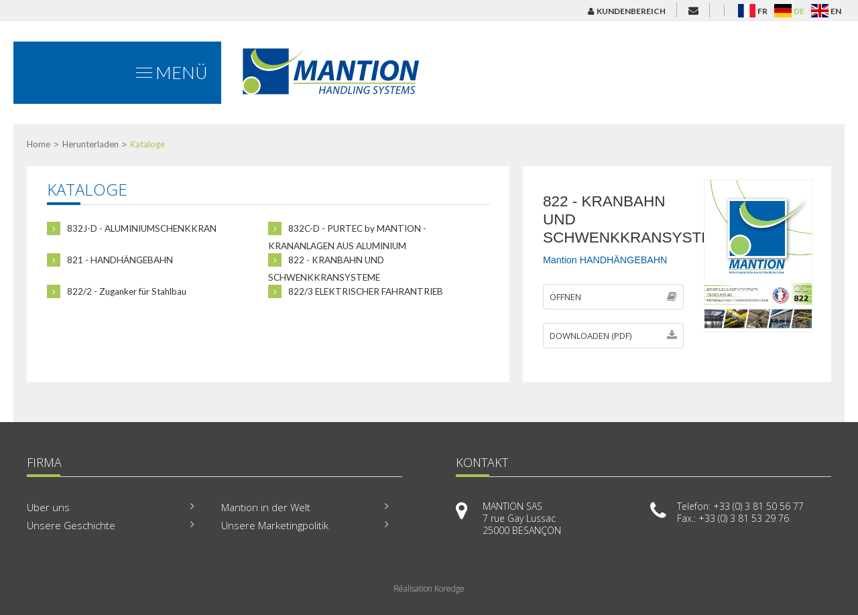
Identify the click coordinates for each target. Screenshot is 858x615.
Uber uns (48, 507)
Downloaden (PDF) (613, 336)
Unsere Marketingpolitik (274, 525)
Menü (172, 72)
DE (799, 11)
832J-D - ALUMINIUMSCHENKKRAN (132, 228)
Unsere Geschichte (71, 525)
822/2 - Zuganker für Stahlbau (116, 291)
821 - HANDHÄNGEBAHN (110, 260)
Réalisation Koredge (429, 588)
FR (762, 11)
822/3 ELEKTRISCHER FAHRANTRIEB (355, 291)
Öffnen (613, 297)
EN (836, 11)
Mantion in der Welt (265, 507)
